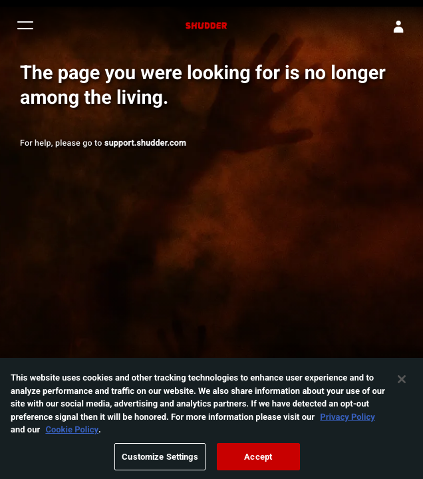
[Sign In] (398, 27)
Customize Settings (160, 460)
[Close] (401, 383)
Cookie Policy (71, 433)
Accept (258, 460)
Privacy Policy (347, 420)
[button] (25, 27)
